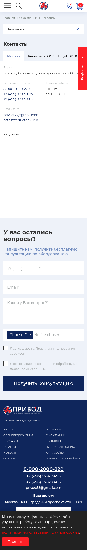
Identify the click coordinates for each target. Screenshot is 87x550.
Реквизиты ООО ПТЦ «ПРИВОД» (55, 56)
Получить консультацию (43, 383)
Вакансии (53, 429)
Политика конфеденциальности (22, 420)
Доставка (10, 441)
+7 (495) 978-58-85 (18, 99)
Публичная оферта (60, 446)
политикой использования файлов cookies (40, 532)
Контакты (16, 29)
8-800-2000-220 (16, 89)
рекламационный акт (63, 458)
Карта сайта (55, 452)
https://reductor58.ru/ (20, 120)
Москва (13, 56)
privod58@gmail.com (20, 115)
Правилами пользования (55, 348)
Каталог (9, 429)
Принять (15, 542)
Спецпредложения (18, 435)
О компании (55, 435)
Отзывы (9, 458)
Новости (10, 452)
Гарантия (10, 446)
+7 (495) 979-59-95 (18, 94)
